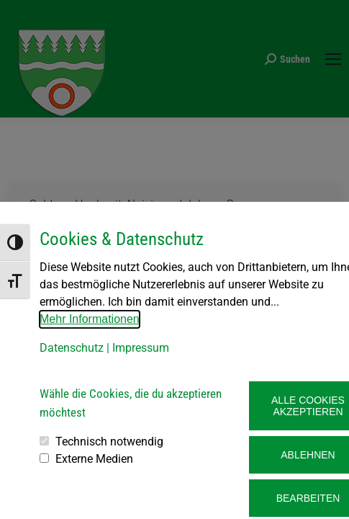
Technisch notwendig (109, 441)
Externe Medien (94, 459)
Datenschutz (72, 348)
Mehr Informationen (90, 319)
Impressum (140, 348)
